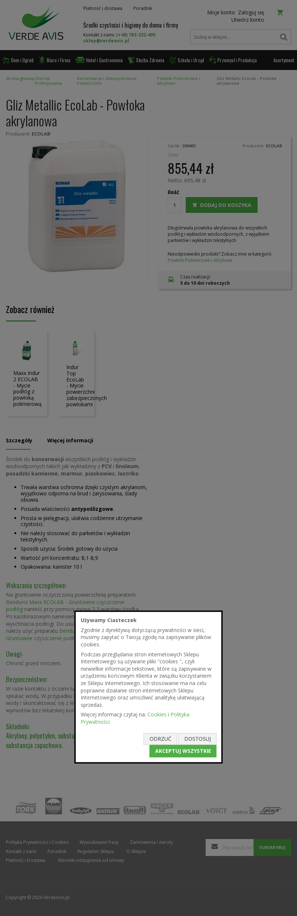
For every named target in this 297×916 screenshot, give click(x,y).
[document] (148, 687)
